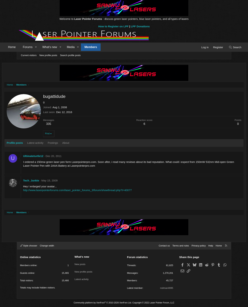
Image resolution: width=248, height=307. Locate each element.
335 (64, 124)
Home (26, 47)
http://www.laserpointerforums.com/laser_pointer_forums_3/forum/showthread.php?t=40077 (93, 190)
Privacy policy (199, 245)
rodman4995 (166, 288)
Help (210, 245)
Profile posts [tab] (30, 143)
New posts (80, 262)
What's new (63, 47)
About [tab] (81, 143)
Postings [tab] (68, 143)
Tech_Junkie (47, 181)
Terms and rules (180, 245)
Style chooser (28, 245)
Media (85, 47)
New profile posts (48, 55)
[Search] (220, 47)
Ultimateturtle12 (49, 156)
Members (105, 47)
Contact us (164, 245)
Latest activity (82, 275)
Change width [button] (47, 245)
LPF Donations (140, 26)
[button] (50, 47)
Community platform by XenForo (103, 302)
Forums (42, 47)
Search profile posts (70, 55)
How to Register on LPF (113, 26)
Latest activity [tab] (51, 143)
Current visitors (28, 55)
